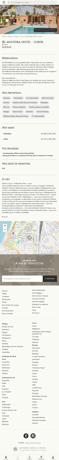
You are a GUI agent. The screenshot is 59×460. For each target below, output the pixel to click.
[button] (29, 237)
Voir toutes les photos (45, 30)
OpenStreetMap (53, 253)
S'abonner (50, 279)
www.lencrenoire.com (33, 443)
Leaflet (43, 253)
